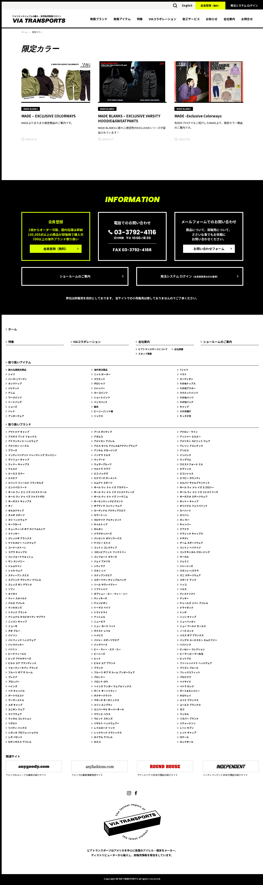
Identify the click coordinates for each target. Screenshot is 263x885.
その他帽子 (185, 411)
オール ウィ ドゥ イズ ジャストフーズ (199, 492)
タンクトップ (15, 383)
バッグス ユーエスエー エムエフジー (198, 640)
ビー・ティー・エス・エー (107, 649)
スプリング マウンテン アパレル (24, 579)
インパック (185, 455)
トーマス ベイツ (102, 607)
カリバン (184, 515)
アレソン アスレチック (191, 445)
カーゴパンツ (101, 392)
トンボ (183, 612)
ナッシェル (99, 616)
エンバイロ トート (17, 487)
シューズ (12, 406)
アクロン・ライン (189, 431)
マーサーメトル (16, 700)
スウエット (99, 379)
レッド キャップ (188, 732)
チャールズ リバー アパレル (194, 603)
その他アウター (188, 388)
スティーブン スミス (18, 575)
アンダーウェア (16, 416)
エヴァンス (185, 468)
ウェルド (12, 468)
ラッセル (184, 714)
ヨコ (182, 709)
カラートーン (100, 515)
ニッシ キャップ (188, 616)
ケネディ (184, 538)
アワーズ (12, 450)
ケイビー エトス (102, 542)
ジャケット (13, 388)
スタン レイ (100, 570)
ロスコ (97, 741)
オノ (10, 505)
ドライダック (186, 607)
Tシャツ (184, 369)
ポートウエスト (16, 695)
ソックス (98, 416)
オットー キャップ (189, 501)
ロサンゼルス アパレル (19, 741)
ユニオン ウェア (16, 709)
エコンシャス (186, 473)
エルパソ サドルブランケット (195, 482)
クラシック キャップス (191, 533)
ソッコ (183, 584)
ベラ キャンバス (16, 690)
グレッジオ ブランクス (19, 538)
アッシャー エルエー (190, 436)
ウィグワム (185, 459)
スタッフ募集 (145, 353)
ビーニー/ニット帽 (103, 411)
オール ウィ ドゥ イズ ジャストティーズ (114, 492)
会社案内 (229, 19)
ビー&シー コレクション (192, 649)
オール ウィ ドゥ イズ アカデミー (111, 487)
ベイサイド (185, 681)
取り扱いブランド (19, 424)
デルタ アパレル (16, 603)
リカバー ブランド (189, 718)
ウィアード (99, 459)
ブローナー (99, 677)
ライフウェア (15, 714)
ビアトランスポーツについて (153, 349)
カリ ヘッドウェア (17, 519)
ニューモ (12, 626)
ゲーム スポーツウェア (191, 542)
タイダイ (12, 593)
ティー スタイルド (17, 598)
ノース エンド (187, 630)
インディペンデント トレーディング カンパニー (32, 455)
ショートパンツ (102, 397)
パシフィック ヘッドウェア (22, 640)
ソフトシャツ (100, 589)
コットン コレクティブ (105, 547)
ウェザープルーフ (103, 464)
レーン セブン (187, 727)
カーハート (185, 510)
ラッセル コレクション (19, 718)
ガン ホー (184, 519)
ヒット (97, 658)
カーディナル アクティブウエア (110, 510)
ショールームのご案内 (75, 276)
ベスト (183, 374)
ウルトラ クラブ (102, 468)
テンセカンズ (15, 607)
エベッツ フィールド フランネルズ (25, 482)
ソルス (183, 589)
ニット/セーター (102, 374)
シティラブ (99, 566)
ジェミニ (184, 561)
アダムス (98, 436)
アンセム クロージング (105, 450)
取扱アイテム (122, 19)
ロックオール (186, 741)
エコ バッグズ (101, 473)
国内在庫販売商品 (17, 369)
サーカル (184, 556)
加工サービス (191, 19)
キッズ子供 (185, 416)
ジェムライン (15, 566)
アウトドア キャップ (18, 431)
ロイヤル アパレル (103, 737)
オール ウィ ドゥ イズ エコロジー (197, 487)
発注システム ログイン (244, 5)
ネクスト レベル (102, 630)
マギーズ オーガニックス (106, 700)
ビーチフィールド (17, 653)
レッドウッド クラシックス (108, 732)
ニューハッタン (188, 621)
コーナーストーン (17, 547)
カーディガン (186, 379)
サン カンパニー (16, 561)
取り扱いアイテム (19, 362)
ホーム (24, 32)
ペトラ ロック (187, 686)
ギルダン (98, 529)
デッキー (184, 598)
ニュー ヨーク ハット (104, 626)
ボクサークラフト (103, 695)
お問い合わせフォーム (209, 248)
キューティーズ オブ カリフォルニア (26, 529)
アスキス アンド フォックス (22, 436)
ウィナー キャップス (18, 464)
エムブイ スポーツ (103, 482)
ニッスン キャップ (17, 621)
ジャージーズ (186, 566)
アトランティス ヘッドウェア (23, 441)
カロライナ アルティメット (107, 519)
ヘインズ (12, 686)
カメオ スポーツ (16, 515)
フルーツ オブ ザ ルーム (20, 672)
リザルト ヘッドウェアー (106, 723)
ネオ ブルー (14, 630)
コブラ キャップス (17, 552)
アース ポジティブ (103, 431)
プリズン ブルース (189, 667)
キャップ (184, 406)
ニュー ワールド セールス (193, 626)
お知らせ (211, 19)
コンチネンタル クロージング (195, 552)
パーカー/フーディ (17, 379)
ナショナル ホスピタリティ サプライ (26, 616)
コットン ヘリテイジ (190, 547)
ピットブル (185, 658)
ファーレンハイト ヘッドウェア (196, 663)
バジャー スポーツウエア (106, 640)
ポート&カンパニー (190, 690)
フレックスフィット (190, 672)
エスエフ (12, 478)
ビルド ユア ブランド (104, 663)
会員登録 (210, 5)
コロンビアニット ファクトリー (110, 552)
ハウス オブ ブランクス (192, 635)
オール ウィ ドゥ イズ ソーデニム (111, 496)
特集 (140, 19)
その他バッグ (186, 402)
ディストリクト (187, 593)
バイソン (12, 635)
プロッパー (14, 681)
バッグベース (100, 644)
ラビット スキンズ (103, 718)
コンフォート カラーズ (105, 556)
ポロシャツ (99, 383)
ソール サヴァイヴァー (105, 584)
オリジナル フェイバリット (194, 505)
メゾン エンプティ (103, 704)
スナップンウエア (103, 575)
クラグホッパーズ (103, 533)
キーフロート (15, 524)
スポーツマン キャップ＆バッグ (110, 579)
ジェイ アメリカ (102, 561)
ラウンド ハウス (102, 714)
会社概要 (178, 349)
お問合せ (247, 19)
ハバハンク (185, 644)
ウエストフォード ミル (191, 464)
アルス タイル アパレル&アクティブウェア (115, 445)
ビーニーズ (99, 653)
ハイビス (98, 635)
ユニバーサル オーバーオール (109, 709)
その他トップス (188, 383)
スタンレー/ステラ (189, 570)
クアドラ (184, 529)
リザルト (12, 723)
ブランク (98, 667)
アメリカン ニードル (18, 445)
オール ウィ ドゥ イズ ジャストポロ (26, 496)
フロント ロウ (101, 681)
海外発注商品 (100, 369)
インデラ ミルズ (102, 455)
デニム (11, 392)
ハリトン (12, 649)
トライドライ (100, 612)
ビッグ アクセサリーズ (19, 658)
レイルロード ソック (104, 727)
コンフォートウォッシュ (20, 556)
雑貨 (96, 406)
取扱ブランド (98, 19)
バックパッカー (16, 644)
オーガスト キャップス (19, 501)
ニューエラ (99, 621)
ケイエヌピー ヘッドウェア (22, 542)
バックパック (100, 402)
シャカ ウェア (15, 570)
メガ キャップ (15, 704)
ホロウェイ (185, 695)
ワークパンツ (15, 397)
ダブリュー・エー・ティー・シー (111, 593)
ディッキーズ (100, 598)
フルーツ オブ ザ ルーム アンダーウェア (114, 672)
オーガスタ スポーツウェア (194, 496)
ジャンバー (99, 388)
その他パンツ (187, 397)
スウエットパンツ (189, 392)
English (187, 5)
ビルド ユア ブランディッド (22, 663)
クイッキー (14, 533)
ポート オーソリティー (105, 690)
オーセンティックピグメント (108, 501)
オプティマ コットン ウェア (108, 505)
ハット (11, 411)
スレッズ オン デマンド (20, 584)
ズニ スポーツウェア (190, 575)
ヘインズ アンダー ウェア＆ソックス (112, 686)
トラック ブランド (17, 612)
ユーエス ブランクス (190, 704)
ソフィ (11, 589)
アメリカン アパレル (104, 441)
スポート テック (188, 579)
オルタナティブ (16, 510)
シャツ (11, 374)
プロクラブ (185, 677)
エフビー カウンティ (190, 478)
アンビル (184, 450)
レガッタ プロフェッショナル (23, 732)
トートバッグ (15, 402)
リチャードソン (188, 723)
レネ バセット (15, 737)
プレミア (12, 677)
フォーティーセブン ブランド (23, 667)
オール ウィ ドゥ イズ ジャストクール (27, 492)
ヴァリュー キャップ (18, 459)
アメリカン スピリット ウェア (195, 441)
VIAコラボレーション (162, 19)
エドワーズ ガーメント (105, 478)
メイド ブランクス (189, 700)
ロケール (184, 737)
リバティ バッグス (17, 727)
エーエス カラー (16, 473)
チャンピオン (100, 603)
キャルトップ (100, 524)
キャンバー (185, 524)
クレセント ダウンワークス (108, 538)
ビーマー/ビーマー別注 (191, 653)
